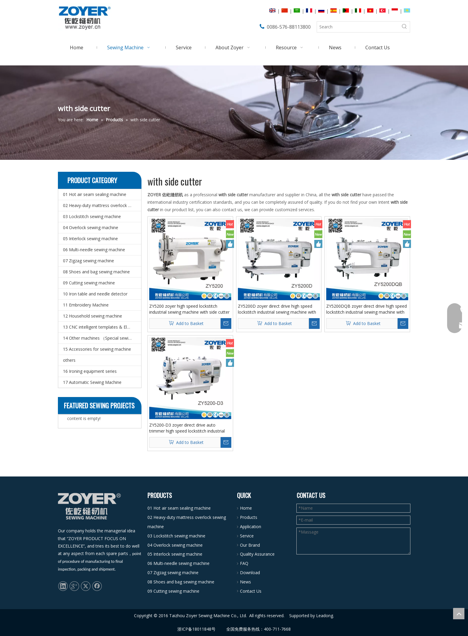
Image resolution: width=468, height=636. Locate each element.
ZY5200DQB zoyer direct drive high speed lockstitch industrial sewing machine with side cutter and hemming (366, 309)
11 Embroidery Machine (86, 305)
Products (248, 517)
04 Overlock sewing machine (90, 227)
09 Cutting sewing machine (89, 283)
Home (246, 508)
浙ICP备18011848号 (196, 629)
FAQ (244, 563)
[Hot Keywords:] (404, 27)
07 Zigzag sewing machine (88, 260)
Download (250, 572)
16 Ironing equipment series (90, 371)
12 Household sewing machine (92, 316)
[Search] (358, 27)
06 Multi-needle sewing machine (94, 249)
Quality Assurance (257, 554)
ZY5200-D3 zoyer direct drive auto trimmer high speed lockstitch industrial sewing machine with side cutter (187, 428)
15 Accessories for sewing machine (97, 349)
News (245, 582)
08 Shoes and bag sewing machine (96, 272)
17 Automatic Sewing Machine (92, 382)
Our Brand (250, 545)
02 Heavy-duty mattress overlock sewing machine (102, 205)
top (458, 613)
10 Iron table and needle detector (95, 294)
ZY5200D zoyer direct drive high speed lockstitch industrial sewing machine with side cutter (277, 309)
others (69, 360)
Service (247, 536)
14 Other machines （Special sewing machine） (102, 338)
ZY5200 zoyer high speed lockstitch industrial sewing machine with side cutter (189, 309)
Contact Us (250, 591)
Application (250, 526)
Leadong (324, 615)
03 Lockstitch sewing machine (92, 216)
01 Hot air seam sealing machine (94, 194)
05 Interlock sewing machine (90, 238)
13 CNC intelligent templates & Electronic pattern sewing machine (102, 327)
